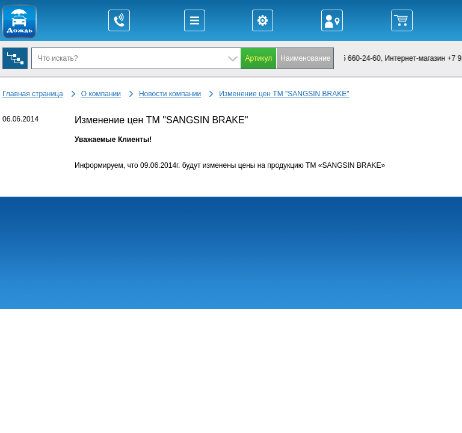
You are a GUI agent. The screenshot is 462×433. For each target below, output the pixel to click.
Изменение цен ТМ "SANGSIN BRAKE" (284, 94)
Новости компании (170, 94)
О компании (101, 94)
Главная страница (32, 94)
